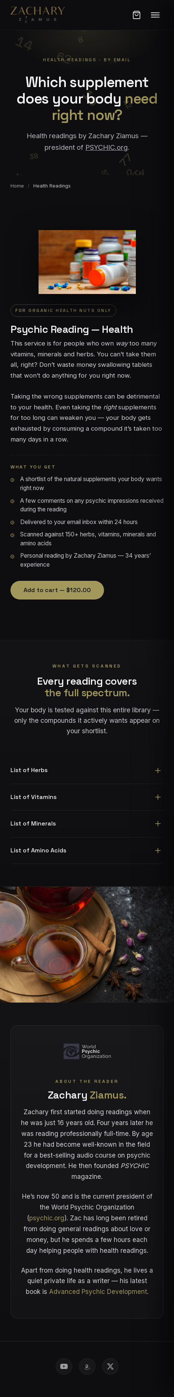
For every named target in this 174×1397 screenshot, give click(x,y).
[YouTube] (64, 1366)
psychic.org (46, 1218)
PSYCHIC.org (106, 147)
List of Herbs (29, 770)
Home (17, 186)
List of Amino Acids (38, 850)
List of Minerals (33, 823)
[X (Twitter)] (110, 1366)
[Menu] (155, 15)
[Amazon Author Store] (87, 1366)
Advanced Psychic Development (98, 1291)
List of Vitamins (33, 797)
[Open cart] (136, 14)
